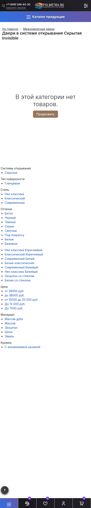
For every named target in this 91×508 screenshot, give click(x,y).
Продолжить (45, 114)
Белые (9, 239)
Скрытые (11, 172)
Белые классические (19, 263)
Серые (9, 226)
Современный (15, 202)
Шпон (9, 332)
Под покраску (14, 235)
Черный (10, 217)
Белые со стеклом (17, 280)
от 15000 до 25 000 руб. (21, 299)
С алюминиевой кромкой (22, 347)
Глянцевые (12, 183)
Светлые (11, 230)
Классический (15, 198)
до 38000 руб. (15, 295)
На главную (10, 29)
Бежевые (11, 243)
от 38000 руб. (14, 291)
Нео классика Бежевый (21, 271)
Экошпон (11, 327)
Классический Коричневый (24, 254)
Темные (10, 222)
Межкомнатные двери (39, 29)
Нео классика (14, 194)
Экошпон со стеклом (19, 276)
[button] (45, 17)
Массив (10, 323)
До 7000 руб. (14, 308)
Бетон (9, 213)
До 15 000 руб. (15, 304)
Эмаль (9, 336)
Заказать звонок (16, 7)
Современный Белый (19, 258)
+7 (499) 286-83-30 (18, 4)
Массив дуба (14, 319)
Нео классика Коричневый (23, 250)
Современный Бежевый (21, 267)
